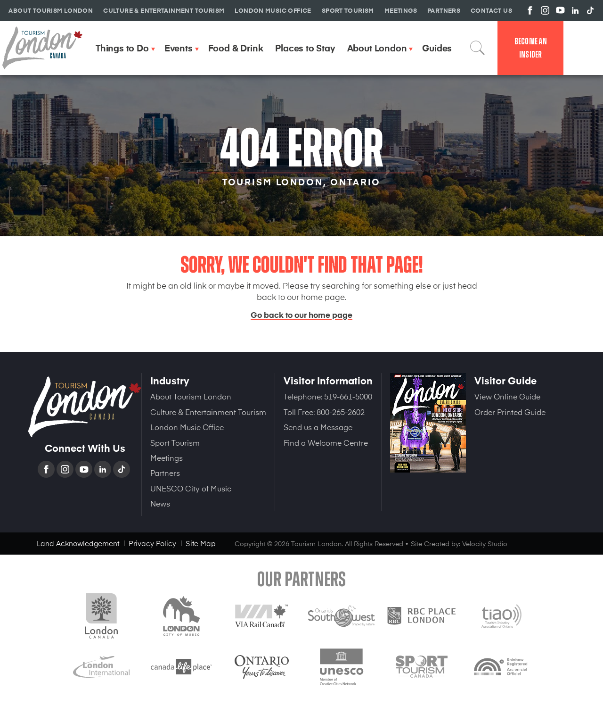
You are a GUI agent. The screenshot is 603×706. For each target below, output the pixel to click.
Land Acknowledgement (78, 543)
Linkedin (103, 469)
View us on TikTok (590, 10)
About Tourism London (190, 396)
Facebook (47, 469)
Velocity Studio (484, 543)
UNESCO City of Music (190, 488)
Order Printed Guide (510, 412)
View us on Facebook (530, 10)
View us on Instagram (545, 10)
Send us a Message (318, 427)
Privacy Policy (152, 543)
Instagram (66, 469)
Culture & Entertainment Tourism (208, 412)
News (160, 503)
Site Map (201, 543)
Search (477, 48)
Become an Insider (530, 47)
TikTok (122, 469)
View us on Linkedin (575, 10)
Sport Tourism (175, 442)
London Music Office (187, 427)
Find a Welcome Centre (326, 442)
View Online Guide (507, 396)
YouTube (84, 469)
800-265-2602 (341, 412)
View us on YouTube (560, 10)
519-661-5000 (348, 396)
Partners (165, 472)
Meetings (166, 457)
